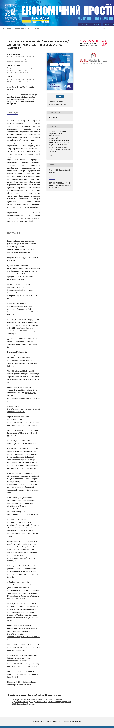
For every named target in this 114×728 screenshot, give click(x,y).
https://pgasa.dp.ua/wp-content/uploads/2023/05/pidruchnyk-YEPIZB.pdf (22, 331)
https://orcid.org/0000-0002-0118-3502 (17, 61)
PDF (61, 97)
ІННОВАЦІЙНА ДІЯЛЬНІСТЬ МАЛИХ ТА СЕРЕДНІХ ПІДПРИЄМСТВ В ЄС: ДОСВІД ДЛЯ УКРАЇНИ (37, 700)
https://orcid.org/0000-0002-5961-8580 (17, 72)
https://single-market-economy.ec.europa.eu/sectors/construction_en (23, 637)
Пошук (105, 28)
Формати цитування (58, 156)
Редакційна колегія (23, 28)
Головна (7, 28)
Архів (37, 28)
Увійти (108, 4)
